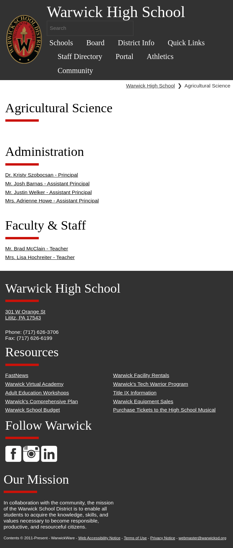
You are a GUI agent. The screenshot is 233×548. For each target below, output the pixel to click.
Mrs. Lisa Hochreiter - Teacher (40, 257)
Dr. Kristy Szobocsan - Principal (41, 175)
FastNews (16, 375)
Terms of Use (135, 538)
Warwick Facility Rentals (141, 375)
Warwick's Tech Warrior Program (150, 384)
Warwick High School (150, 85)
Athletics (160, 56)
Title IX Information (134, 392)
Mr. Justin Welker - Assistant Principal (48, 192)
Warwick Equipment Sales (143, 401)
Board (95, 43)
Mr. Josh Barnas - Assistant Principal (47, 183)
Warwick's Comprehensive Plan (41, 401)
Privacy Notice (162, 538)
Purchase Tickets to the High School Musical (164, 410)
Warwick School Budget (32, 410)
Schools (61, 43)
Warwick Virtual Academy (34, 384)
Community (75, 70)
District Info (136, 43)
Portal (124, 56)
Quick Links (186, 43)
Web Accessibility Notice (99, 538)
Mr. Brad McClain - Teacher (36, 248)
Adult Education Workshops (37, 392)
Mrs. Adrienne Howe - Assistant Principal (52, 200)
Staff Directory (79, 56)
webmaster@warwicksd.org (202, 538)
